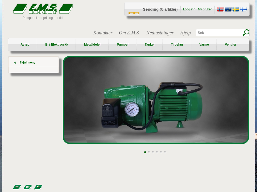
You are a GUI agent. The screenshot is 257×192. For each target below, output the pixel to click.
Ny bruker (205, 9)
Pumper (123, 44)
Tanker (150, 44)
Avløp (24, 44)
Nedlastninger (160, 32)
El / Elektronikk (56, 44)
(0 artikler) (160, 9)
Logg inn (189, 9)
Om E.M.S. (129, 32)
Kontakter (103, 32)
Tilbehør (177, 44)
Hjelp (185, 32)
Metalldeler (92, 44)
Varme (204, 44)
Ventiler (230, 44)
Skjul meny (27, 62)
